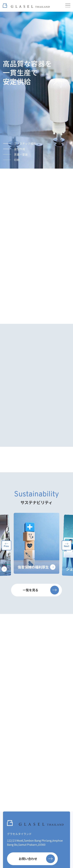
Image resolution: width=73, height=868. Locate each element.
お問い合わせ (37, 858)
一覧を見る (41, 590)
